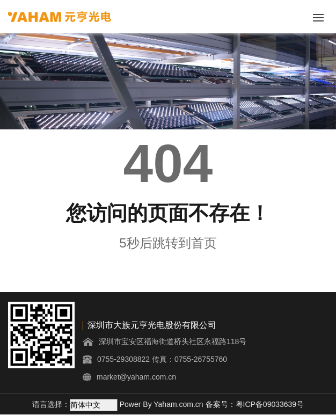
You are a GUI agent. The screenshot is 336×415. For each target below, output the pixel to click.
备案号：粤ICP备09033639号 (255, 404)
